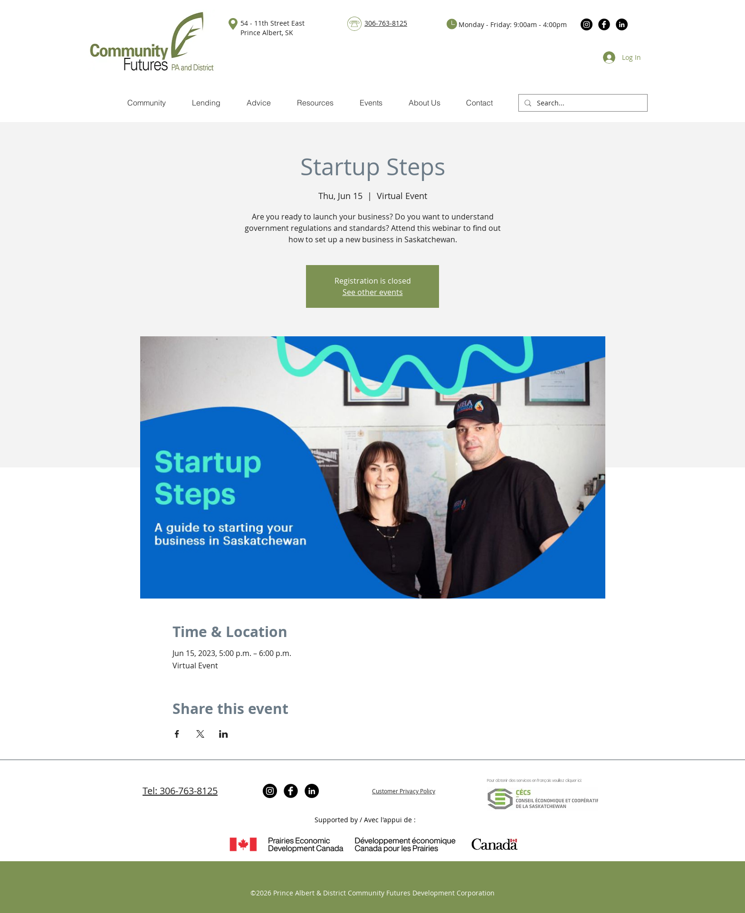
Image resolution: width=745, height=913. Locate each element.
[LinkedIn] (622, 24)
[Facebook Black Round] (604, 24)
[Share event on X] (200, 734)
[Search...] (582, 103)
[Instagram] (586, 24)
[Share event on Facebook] (176, 734)
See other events (373, 292)
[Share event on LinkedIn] (223, 734)
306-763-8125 (385, 23)
